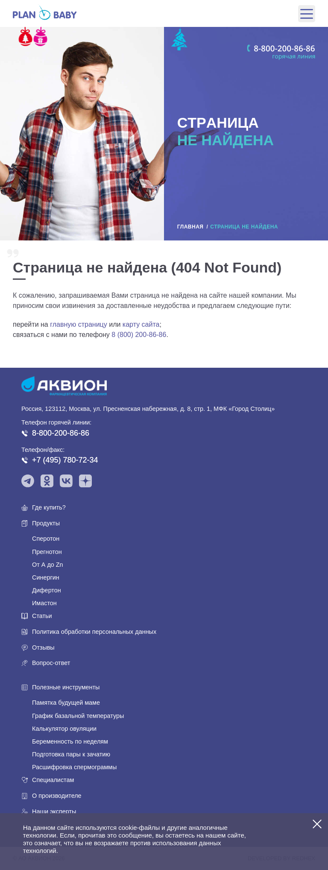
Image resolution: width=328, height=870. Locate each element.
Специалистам (53, 779)
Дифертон (46, 590)
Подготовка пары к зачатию (71, 754)
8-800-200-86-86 (60, 433)
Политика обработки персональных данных (94, 631)
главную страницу (78, 324)
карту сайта (141, 324)
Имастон (44, 603)
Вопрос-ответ (51, 662)
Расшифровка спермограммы (74, 767)
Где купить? (49, 507)
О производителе (57, 795)
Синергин (45, 577)
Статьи (42, 615)
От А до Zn (47, 564)
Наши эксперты (54, 811)
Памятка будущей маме (66, 702)
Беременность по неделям (70, 741)
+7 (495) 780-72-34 (65, 460)
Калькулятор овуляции (64, 728)
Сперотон (45, 538)
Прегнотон (47, 551)
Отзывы (43, 647)
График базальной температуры (78, 715)
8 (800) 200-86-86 (138, 334)
